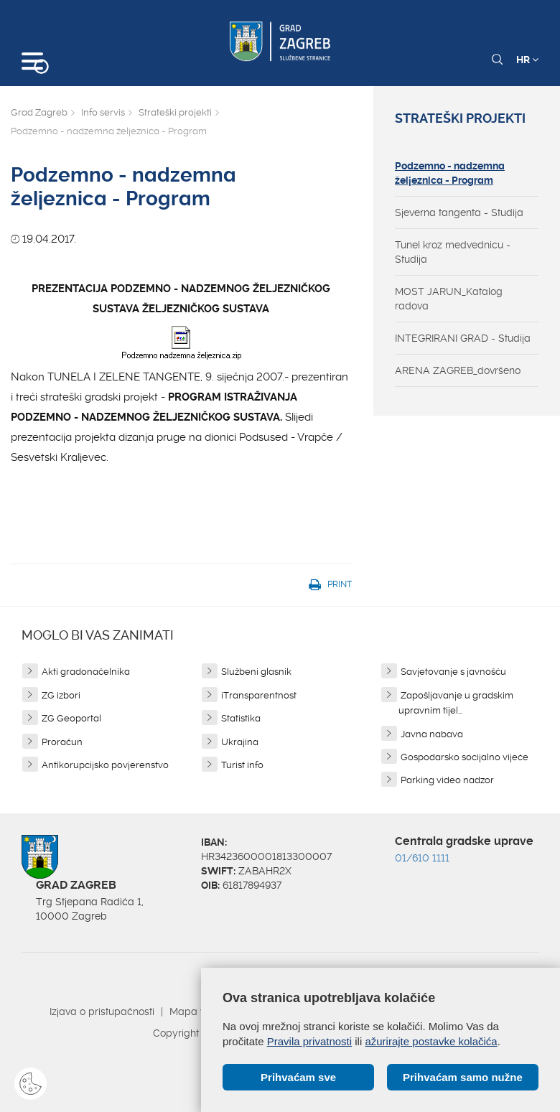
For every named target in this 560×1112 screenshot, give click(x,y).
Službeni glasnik (256, 671)
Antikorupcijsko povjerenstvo (105, 765)
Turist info (242, 765)
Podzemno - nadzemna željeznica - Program (450, 173)
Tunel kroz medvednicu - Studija (452, 252)
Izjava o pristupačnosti (102, 1011)
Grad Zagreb (39, 112)
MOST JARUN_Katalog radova (449, 299)
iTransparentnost (259, 695)
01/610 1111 (422, 858)
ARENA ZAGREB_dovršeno (458, 370)
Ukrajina (239, 742)
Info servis (103, 112)
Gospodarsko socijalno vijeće (464, 757)
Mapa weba (198, 1011)
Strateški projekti (175, 112)
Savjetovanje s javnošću (453, 671)
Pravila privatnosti (309, 1041)
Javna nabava (432, 734)
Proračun (62, 742)
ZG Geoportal (71, 718)
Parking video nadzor (447, 780)
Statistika (241, 718)
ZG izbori (61, 695)
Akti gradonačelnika (86, 671)
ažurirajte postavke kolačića (431, 1041)
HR (527, 59)
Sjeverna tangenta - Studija (459, 212)
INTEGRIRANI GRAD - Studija (463, 338)
